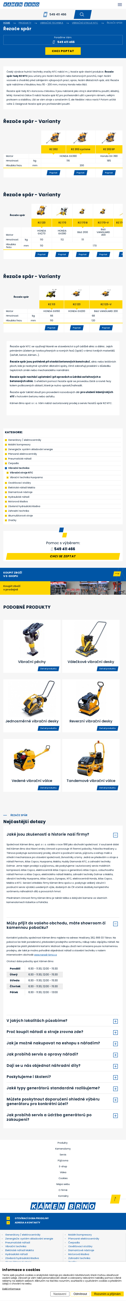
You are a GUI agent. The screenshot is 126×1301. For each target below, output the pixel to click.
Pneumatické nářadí (20, 458)
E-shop (63, 1166)
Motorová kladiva (18, 501)
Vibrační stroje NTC (21, 472)
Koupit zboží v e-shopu (12, 574)
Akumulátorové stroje (20, 515)
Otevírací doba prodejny (32, 1218)
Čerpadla (13, 463)
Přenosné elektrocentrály (22, 454)
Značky (12, 520)
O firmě (63, 1190)
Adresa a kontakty (27, 1222)
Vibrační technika (18, 468)
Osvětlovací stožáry (19, 482)
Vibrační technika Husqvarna (26, 477)
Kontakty (63, 1196)
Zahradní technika (18, 510)
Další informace (11, 1288)
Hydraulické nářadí (18, 497)
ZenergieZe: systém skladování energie (30, 449)
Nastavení (59, 1293)
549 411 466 (57, 14)
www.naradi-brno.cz (45, 954)
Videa (63, 1172)
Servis (63, 1154)
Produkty (63, 1142)
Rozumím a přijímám (107, 1293)
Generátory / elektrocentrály (24, 440)
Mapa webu (63, 1184)
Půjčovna (63, 1160)
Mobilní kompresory (19, 444)
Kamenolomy (63, 1148)
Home (6, 22)
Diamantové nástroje (20, 492)
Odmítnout (80, 1293)
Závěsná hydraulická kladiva (24, 506)
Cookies (63, 1178)
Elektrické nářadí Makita (21, 487)
